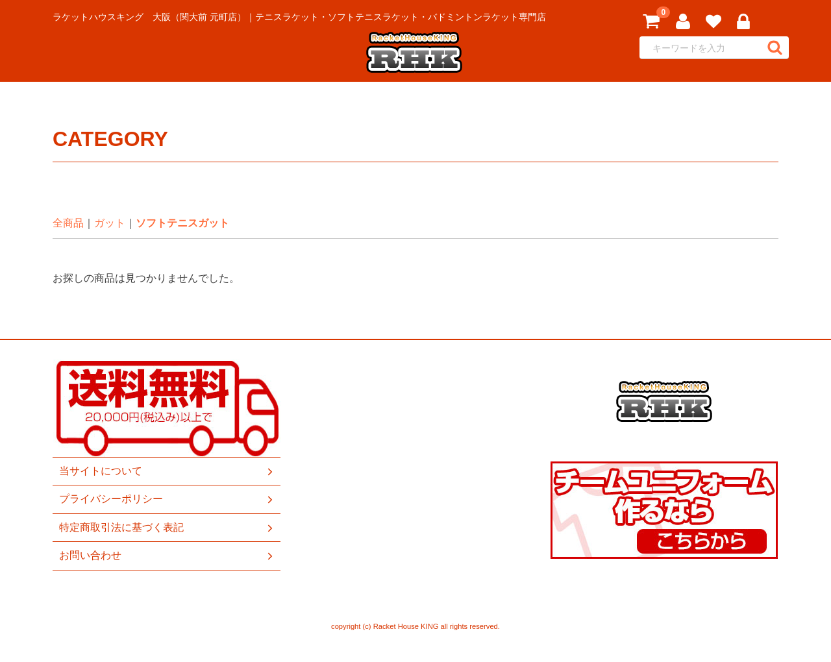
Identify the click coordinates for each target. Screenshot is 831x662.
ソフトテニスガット (182, 222)
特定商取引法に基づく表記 (167, 527)
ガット (109, 222)
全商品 (68, 222)
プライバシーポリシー (167, 500)
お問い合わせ (167, 555)
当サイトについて (167, 471)
